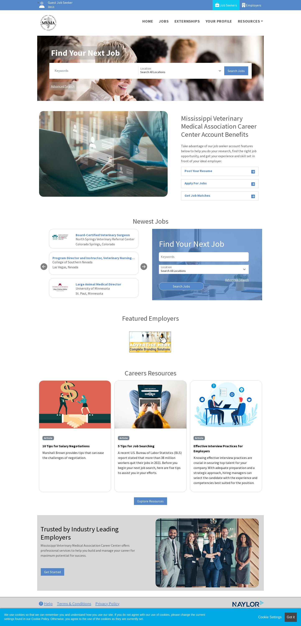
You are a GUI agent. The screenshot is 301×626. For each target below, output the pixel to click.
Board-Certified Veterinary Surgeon (103, 235)
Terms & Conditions (74, 603)
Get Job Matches (220, 196)
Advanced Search (63, 86)
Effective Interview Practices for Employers (218, 448)
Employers (251, 5)
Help (46, 603)
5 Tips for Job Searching (136, 446)
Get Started (52, 572)
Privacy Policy (107, 603)
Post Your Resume (220, 171)
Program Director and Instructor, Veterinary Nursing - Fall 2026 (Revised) (107, 258)
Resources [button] (249, 21)
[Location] (181, 70)
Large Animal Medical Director (98, 284)
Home (147, 21)
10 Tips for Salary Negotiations (66, 446)
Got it (291, 617)
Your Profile (219, 21)
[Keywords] (96, 70)
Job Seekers (226, 5)
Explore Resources (150, 501)
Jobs (163, 21)
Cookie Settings (270, 617)
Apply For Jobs (220, 184)
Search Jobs (236, 71)
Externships (187, 21)
